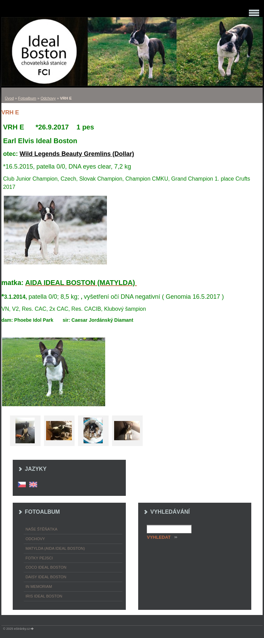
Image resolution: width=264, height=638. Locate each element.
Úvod (9, 98)
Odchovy (48, 98)
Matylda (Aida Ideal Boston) (55, 548)
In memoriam (38, 586)
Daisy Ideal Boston (45, 577)
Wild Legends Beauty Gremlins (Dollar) (77, 153)
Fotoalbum (27, 98)
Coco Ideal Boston (45, 567)
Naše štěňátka (41, 529)
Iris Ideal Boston (43, 596)
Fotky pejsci (39, 558)
